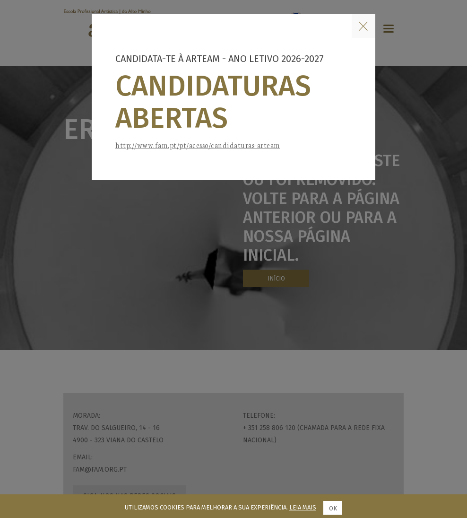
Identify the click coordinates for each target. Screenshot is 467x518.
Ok (333, 508)
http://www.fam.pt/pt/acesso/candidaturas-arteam (197, 145)
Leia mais (302, 507)
